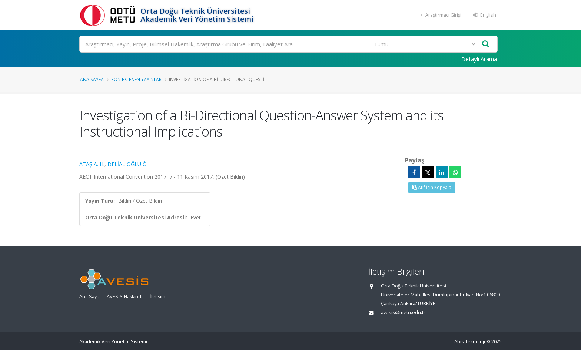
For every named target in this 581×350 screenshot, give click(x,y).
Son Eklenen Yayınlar (136, 79)
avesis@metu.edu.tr (403, 312)
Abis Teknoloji (469, 342)
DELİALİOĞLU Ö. (127, 164)
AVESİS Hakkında (125, 296)
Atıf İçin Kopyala (431, 187)
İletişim (157, 296)
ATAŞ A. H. (91, 164)
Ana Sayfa (92, 79)
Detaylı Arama (479, 59)
